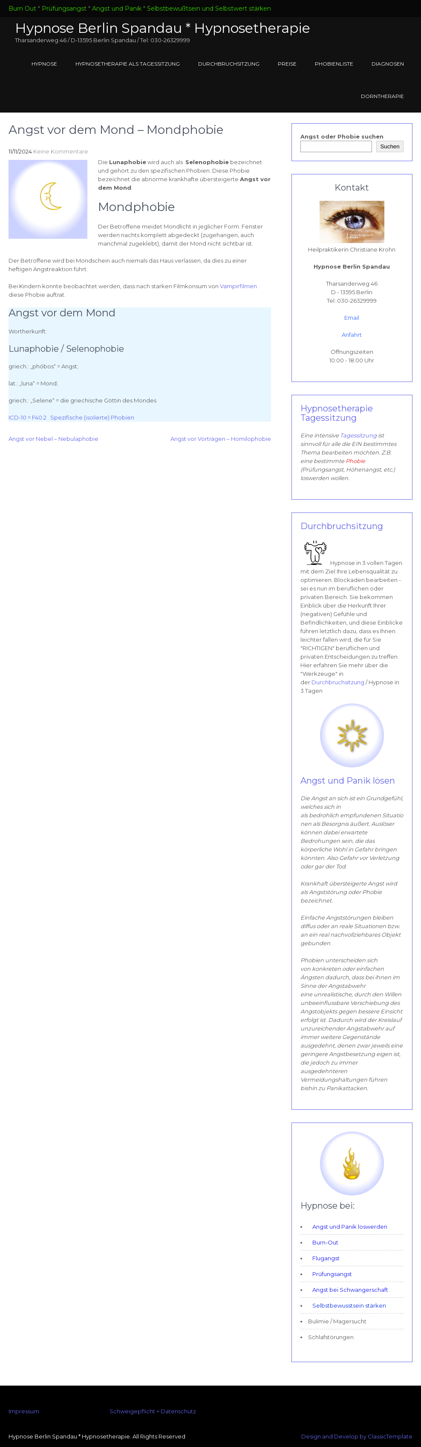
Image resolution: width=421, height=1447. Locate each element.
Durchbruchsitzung (229, 64)
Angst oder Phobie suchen (342, 136)
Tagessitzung (359, 435)
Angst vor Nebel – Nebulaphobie (53, 438)
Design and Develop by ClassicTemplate (356, 1436)
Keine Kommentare (60, 151)
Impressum (24, 1411)
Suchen (389, 146)
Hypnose (44, 64)
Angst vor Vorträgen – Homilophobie (220, 438)
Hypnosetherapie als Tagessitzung (127, 64)
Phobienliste (334, 64)
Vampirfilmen (238, 286)
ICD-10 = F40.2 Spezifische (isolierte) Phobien (71, 417)
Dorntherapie (382, 96)
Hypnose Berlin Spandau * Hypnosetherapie (162, 28)
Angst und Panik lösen (347, 781)
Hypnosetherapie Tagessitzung (336, 413)
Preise (287, 64)
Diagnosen (388, 64)
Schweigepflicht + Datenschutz (153, 1411)
